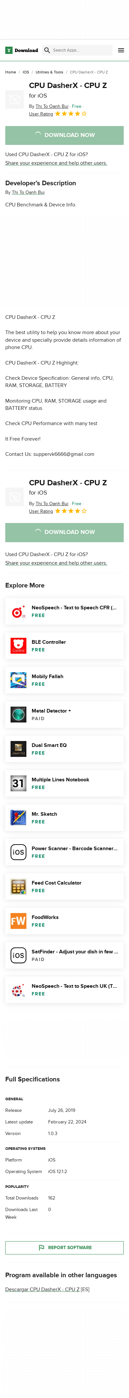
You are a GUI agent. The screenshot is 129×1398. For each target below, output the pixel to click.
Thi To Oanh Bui (28, 192)
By (48, 106)
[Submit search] (47, 50)
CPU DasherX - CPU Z (68, 90)
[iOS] (26, 72)
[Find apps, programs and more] (77, 50)
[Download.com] (21, 50)
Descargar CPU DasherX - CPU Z (42, 1290)
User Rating (58, 113)
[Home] (10, 72)
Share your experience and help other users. (56, 163)
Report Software (65, 1248)
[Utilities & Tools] (49, 72)
